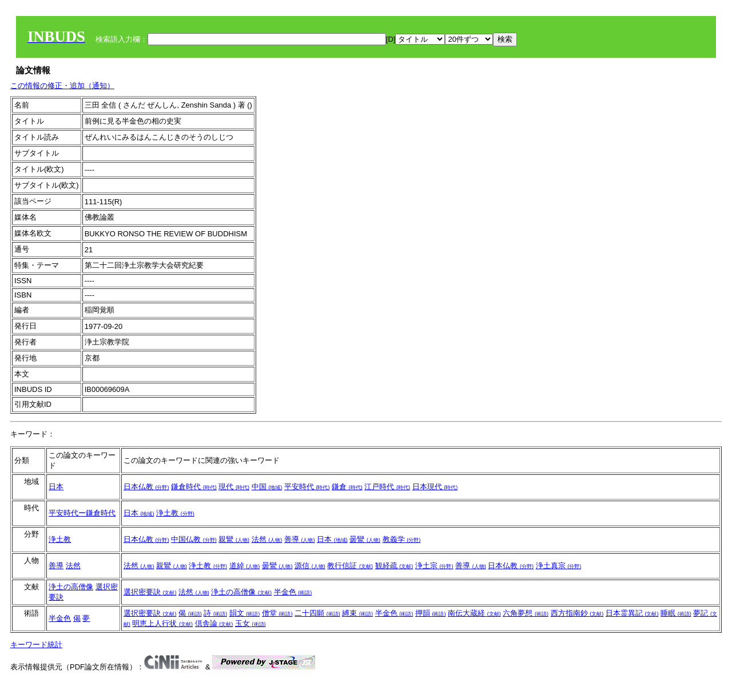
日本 (56, 486)
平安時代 (307, 486)
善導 (299, 539)
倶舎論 (214, 623)
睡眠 (676, 613)
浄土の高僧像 (71, 586)
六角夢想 (525, 613)
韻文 (244, 613)
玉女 (250, 623)
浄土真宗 (559, 565)
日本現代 (435, 486)
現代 (233, 486)
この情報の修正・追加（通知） (62, 85)
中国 (267, 486)
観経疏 (394, 565)
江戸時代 (387, 486)
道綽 (244, 565)
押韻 (430, 613)
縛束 (357, 613)
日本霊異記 (632, 613)
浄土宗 (434, 565)
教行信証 (350, 565)
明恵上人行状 (162, 623)
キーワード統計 (36, 644)
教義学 (402, 539)
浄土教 (175, 513)
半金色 (293, 592)
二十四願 (317, 613)
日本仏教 (146, 486)
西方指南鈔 (577, 613)
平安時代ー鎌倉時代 (82, 513)
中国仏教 (194, 539)
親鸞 (233, 539)
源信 (310, 565)
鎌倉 (347, 486)
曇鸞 (364, 539)
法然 (267, 539)
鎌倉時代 (194, 486)
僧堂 (277, 613)
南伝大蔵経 (474, 613)
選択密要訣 (150, 592)
